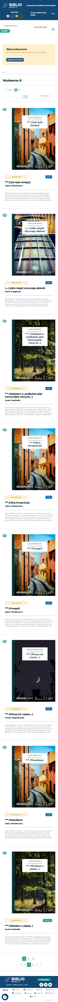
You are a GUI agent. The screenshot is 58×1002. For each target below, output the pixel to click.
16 (28, 958)
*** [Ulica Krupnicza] (18, 502)
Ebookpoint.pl (28, 989)
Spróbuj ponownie (15, 60)
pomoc (26, 984)
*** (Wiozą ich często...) (20, 714)
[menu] (33, 139)
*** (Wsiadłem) (14, 820)
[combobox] (39, 27)
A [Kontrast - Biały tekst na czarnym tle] (12, 16)
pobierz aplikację (44, 979)
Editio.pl (33, 996)
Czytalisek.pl (17, 993)
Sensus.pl (28, 993)
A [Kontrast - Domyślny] (8, 16)
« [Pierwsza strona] (17, 964)
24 (33, 958)
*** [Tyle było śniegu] (18, 182)
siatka (8, 90)
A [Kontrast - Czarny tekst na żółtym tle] (16, 16)
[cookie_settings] (5, 997)
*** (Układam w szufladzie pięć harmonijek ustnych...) (24, 395)
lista (17, 90)
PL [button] (53, 14)
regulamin (8, 984)
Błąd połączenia (16, 177)
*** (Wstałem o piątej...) (20, 925)
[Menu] (53, 29)
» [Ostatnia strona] (40, 964)
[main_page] (3, 72)
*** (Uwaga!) (13, 608)
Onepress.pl (38, 993)
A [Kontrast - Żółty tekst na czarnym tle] (21, 16)
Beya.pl (39, 989)
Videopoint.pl (50, 993)
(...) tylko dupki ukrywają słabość (26, 288)
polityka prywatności (18, 984)
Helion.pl (16, 989)
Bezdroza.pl (50, 989)
